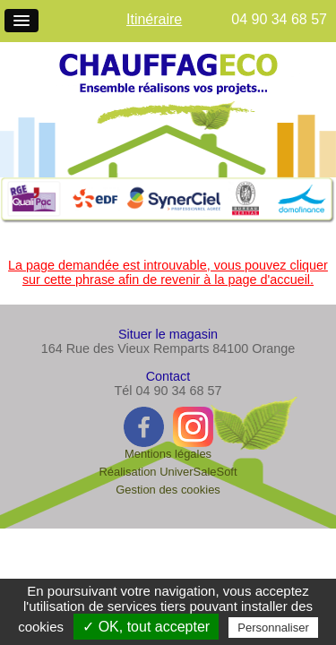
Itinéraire (154, 19)
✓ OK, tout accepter (146, 626)
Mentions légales (168, 453)
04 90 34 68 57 (279, 19)
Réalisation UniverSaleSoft (168, 471)
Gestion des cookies (168, 489)
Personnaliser (273, 627)
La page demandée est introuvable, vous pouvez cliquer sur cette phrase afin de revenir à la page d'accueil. (168, 272)
